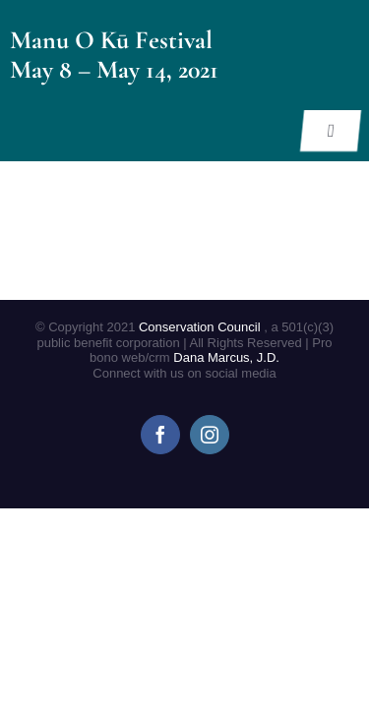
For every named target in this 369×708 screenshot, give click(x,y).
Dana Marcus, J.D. (226, 357)
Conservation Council (201, 327)
